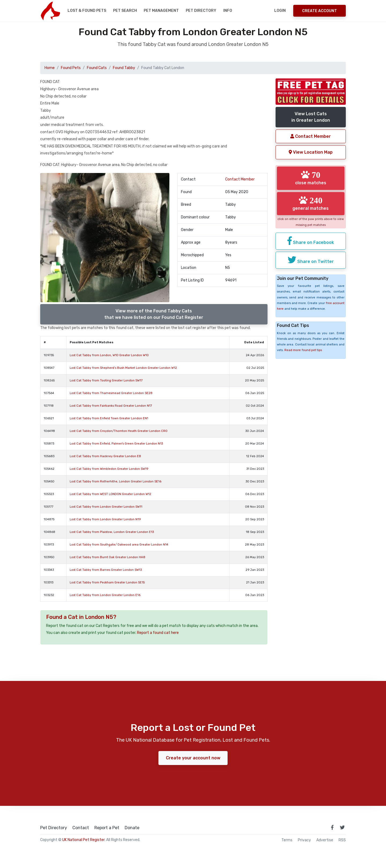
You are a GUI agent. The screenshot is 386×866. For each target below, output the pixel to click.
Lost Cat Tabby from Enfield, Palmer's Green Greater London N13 (116, 443)
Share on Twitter (311, 259)
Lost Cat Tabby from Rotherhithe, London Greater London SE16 (115, 481)
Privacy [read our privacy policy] (304, 840)
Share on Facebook (310, 240)
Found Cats (97, 68)
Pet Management (161, 10)
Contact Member (240, 179)
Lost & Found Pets (87, 10)
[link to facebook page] (332, 827)
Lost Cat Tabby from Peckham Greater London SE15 (107, 582)
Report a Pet (106, 827)
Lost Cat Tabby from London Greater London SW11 (106, 506)
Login (280, 10)
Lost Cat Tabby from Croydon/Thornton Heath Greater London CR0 (119, 431)
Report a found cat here (158, 632)
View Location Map (311, 152)
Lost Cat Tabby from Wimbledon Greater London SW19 (109, 469)
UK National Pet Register (83, 840)
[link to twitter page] (342, 827)
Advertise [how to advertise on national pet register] (324, 840)
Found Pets (71, 68)
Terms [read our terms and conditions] (286, 840)
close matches (310, 177)
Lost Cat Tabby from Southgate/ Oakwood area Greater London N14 (119, 544)
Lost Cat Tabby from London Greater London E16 (105, 595)
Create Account (319, 11)
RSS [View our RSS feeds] (342, 840)
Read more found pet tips (303, 350)
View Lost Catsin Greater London (310, 117)
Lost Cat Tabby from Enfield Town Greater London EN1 (109, 418)
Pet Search (125, 10)
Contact (80, 827)
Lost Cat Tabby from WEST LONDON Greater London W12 (110, 494)
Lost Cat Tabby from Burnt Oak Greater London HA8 (107, 557)
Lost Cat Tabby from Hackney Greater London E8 (105, 456)
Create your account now (193, 757)
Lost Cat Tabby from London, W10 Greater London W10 (109, 355)
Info (227, 10)
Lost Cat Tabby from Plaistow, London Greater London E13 (112, 532)
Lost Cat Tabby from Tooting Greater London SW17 (106, 380)
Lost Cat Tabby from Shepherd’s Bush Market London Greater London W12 (123, 368)
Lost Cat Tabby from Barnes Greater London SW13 (106, 570)
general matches (310, 203)
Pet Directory (201, 10)
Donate (132, 827)
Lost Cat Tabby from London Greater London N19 (105, 519)
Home (49, 68)
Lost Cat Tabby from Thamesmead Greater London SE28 (111, 393)
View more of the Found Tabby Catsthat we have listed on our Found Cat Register (153, 314)
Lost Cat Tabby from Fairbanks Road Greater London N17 (111, 405)
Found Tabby (124, 68)
